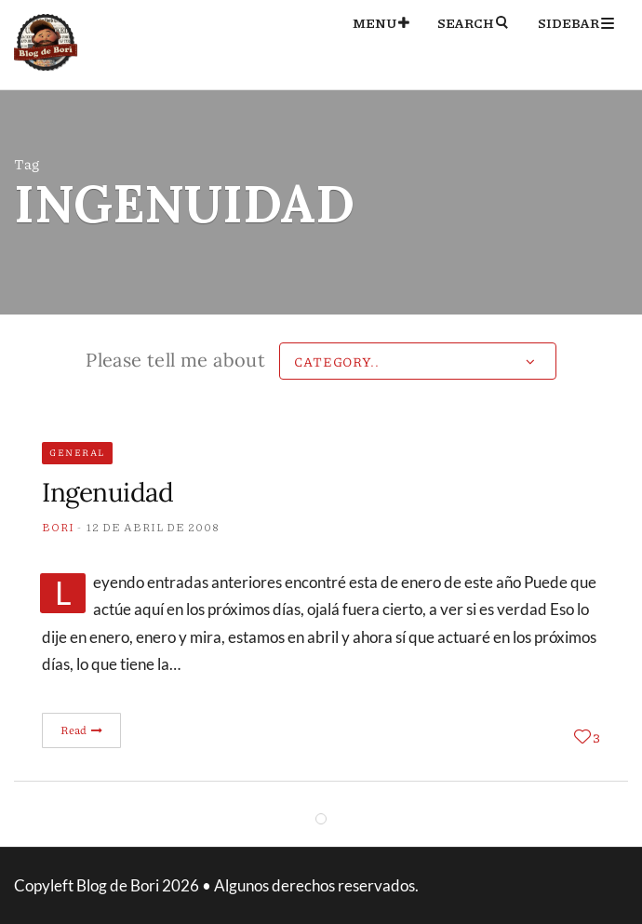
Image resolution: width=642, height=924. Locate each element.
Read (81, 730)
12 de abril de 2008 (153, 527)
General (77, 452)
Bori (58, 527)
